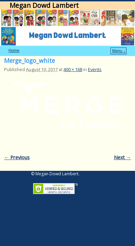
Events (95, 59)
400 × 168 (72, 59)
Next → (122, 147)
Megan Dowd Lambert (44, 5)
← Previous (17, 147)
